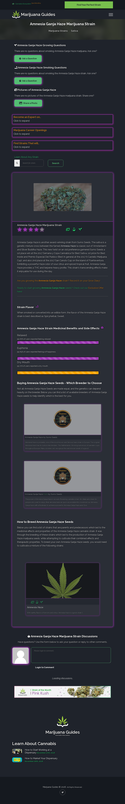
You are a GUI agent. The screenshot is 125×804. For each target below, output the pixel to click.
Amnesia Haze (68, 246)
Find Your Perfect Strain (89, 5)
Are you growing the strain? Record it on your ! (58, 280)
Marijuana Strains (58, 30)
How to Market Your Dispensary (41, 758)
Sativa (74, 30)
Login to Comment (44, 667)
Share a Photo (30, 103)
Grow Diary (94, 280)
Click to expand (22, 120)
